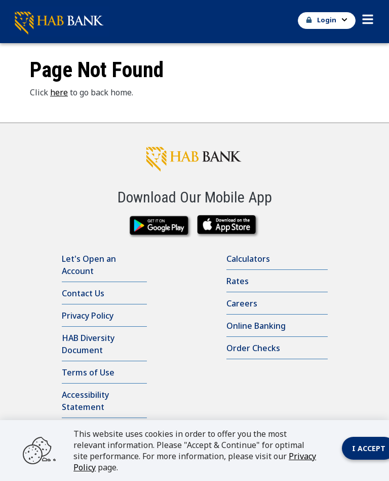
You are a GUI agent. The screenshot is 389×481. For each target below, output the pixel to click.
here (59, 92)
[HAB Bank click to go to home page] (194, 156)
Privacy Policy (87, 315)
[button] (368, 16)
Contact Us (83, 293)
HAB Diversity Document (88, 344)
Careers (241, 303)
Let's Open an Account (89, 265)
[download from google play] (160, 226)
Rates (237, 281)
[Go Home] (190, 21)
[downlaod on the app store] (228, 226)
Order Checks (253, 348)
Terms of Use (88, 372)
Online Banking (256, 325)
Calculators (248, 258)
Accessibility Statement (85, 401)
